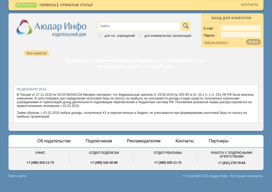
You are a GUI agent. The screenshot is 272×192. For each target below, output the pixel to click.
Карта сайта (17, 176)
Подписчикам (99, 141)
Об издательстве (54, 141)
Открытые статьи (76, 5)
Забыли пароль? (216, 42)
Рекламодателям (143, 141)
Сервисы (48, 5)
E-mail (208, 28)
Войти (253, 42)
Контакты (249, 5)
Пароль (209, 35)
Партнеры (218, 141)
